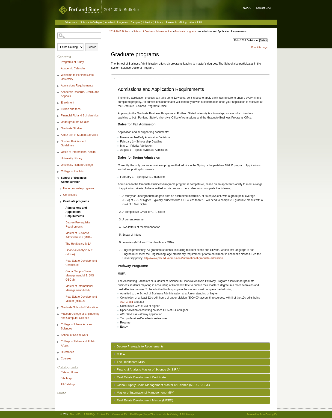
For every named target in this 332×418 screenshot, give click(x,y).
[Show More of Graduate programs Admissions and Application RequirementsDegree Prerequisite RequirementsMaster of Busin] (61, 202)
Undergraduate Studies (75, 122)
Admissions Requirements (77, 85)
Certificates (70, 194)
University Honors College (77, 164)
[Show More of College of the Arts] (58, 172)
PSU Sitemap (187, 414)
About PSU (195, 22)
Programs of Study (72, 62)
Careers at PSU (120, 414)
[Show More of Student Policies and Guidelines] (58, 142)
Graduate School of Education (79, 307)
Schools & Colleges (91, 22)
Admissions (71, 22)
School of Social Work (74, 335)
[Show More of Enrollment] (58, 103)
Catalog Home (69, 372)
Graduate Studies (71, 128)
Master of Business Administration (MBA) (78, 235)
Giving (183, 22)
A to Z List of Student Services (79, 134)
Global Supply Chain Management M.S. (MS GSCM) (79, 275)
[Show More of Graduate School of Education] (58, 308)
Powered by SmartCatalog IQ (262, 414)
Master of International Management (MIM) (79, 288)
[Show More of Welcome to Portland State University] (58, 75)
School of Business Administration (73, 180)
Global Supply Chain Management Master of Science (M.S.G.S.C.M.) (163, 385)
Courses (66, 358)
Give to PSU (75, 414)
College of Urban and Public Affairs (78, 343)
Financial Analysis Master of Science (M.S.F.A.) (148, 369)
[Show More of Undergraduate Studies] (58, 123)
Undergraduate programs (78, 188)
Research (171, 22)
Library (159, 22)
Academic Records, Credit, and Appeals (80, 94)
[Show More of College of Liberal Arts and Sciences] (58, 325)
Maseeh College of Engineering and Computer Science (80, 316)
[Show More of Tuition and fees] (58, 110)
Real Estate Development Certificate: (81, 263)
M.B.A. (121, 354)
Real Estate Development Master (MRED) (81, 298)
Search (91, 47)
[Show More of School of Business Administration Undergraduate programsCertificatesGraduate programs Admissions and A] (58, 178)
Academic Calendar (73, 68)
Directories (67, 352)
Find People (136, 414)
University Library (71, 158)
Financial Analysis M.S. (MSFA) (79, 252)
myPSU (247, 7)
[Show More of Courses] (58, 359)
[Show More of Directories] (58, 353)
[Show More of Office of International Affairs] (58, 152)
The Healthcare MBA (78, 243)
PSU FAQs (89, 414)
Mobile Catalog (170, 414)
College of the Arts (72, 171)
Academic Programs (116, 22)
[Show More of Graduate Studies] (58, 129)
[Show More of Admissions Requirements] (58, 86)
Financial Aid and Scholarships (79, 115)
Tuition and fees (70, 109)
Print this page (259, 47)
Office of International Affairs (78, 152)
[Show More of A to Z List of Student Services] (58, 135)
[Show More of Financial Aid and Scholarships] (58, 116)
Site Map (66, 378)
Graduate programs (76, 201)
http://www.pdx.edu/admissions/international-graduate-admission (183, 258)
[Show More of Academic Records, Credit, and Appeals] (58, 93)
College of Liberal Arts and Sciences (77, 326)
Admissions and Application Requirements (76, 212)
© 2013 (64, 414)
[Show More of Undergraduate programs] (61, 189)
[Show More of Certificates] (61, 195)
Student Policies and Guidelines (73, 143)
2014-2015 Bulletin (119, 31)
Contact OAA (263, 7)
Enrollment (67, 102)
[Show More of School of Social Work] (58, 336)
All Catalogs (68, 384)
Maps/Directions (152, 414)
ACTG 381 (126, 301)
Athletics (148, 22)
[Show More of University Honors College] (58, 165)
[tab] (190, 78)
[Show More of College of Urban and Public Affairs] (58, 342)
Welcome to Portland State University (77, 77)
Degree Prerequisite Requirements (77, 224)
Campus (135, 22)
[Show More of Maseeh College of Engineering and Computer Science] (58, 314)
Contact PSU (103, 414)
